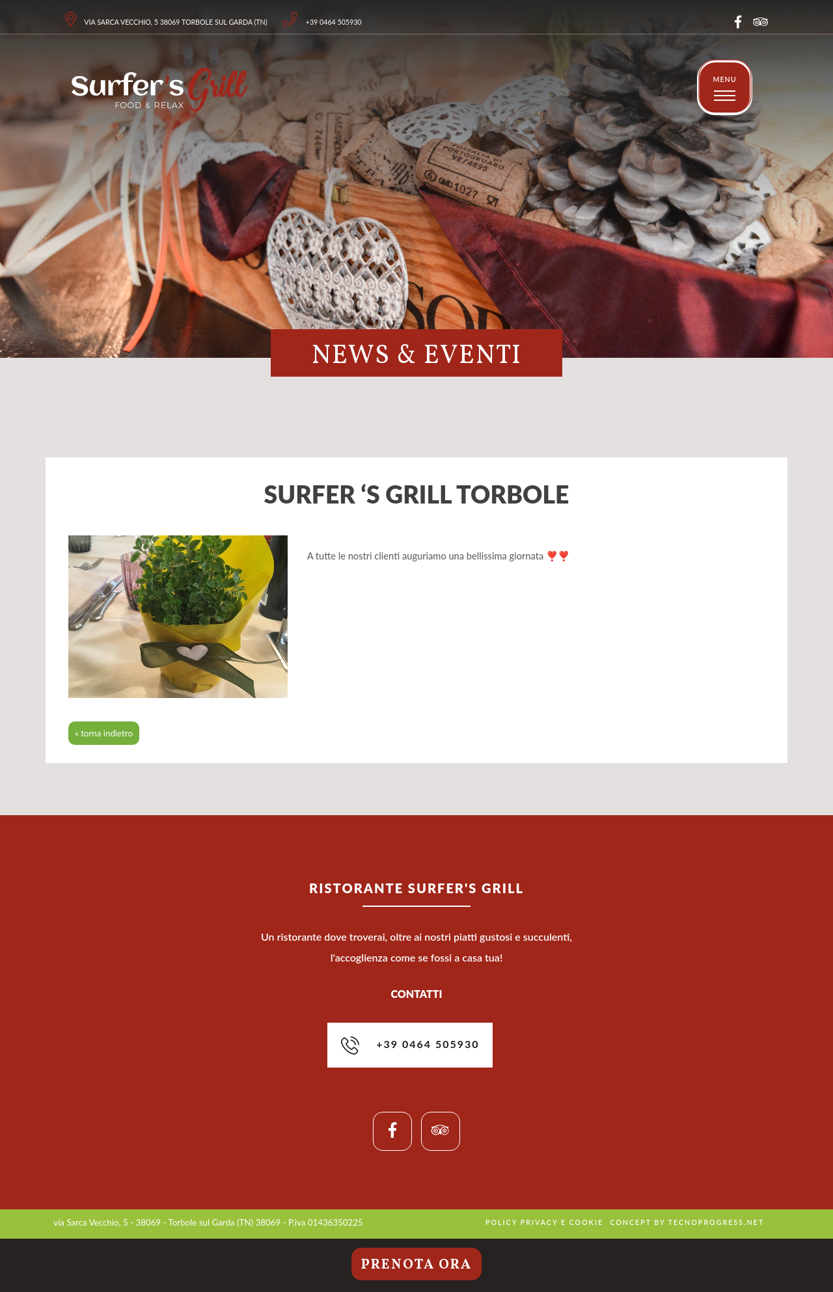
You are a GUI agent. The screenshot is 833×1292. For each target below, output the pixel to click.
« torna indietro (104, 733)
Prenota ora (416, 1265)
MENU (724, 79)
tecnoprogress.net (716, 1222)
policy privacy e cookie (544, 1222)
